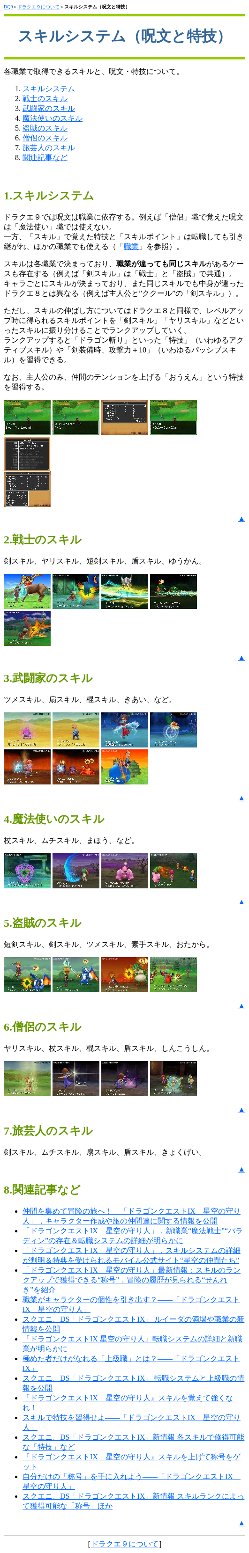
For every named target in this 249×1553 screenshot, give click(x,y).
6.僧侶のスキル (43, 1027)
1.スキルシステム (49, 196)
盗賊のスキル (45, 128)
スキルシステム (49, 89)
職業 (131, 246)
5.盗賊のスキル (43, 923)
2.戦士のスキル (43, 540)
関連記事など (45, 157)
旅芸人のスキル (49, 148)
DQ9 (8, 6)
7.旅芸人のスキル (48, 1131)
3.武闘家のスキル (48, 678)
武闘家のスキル (49, 108)
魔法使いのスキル (53, 118)
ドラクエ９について (38, 6)
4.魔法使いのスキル (54, 819)
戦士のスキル (45, 99)
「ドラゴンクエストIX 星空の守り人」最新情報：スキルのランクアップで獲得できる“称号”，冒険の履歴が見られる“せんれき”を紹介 (132, 1280)
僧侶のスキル (45, 138)
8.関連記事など (42, 1190)
